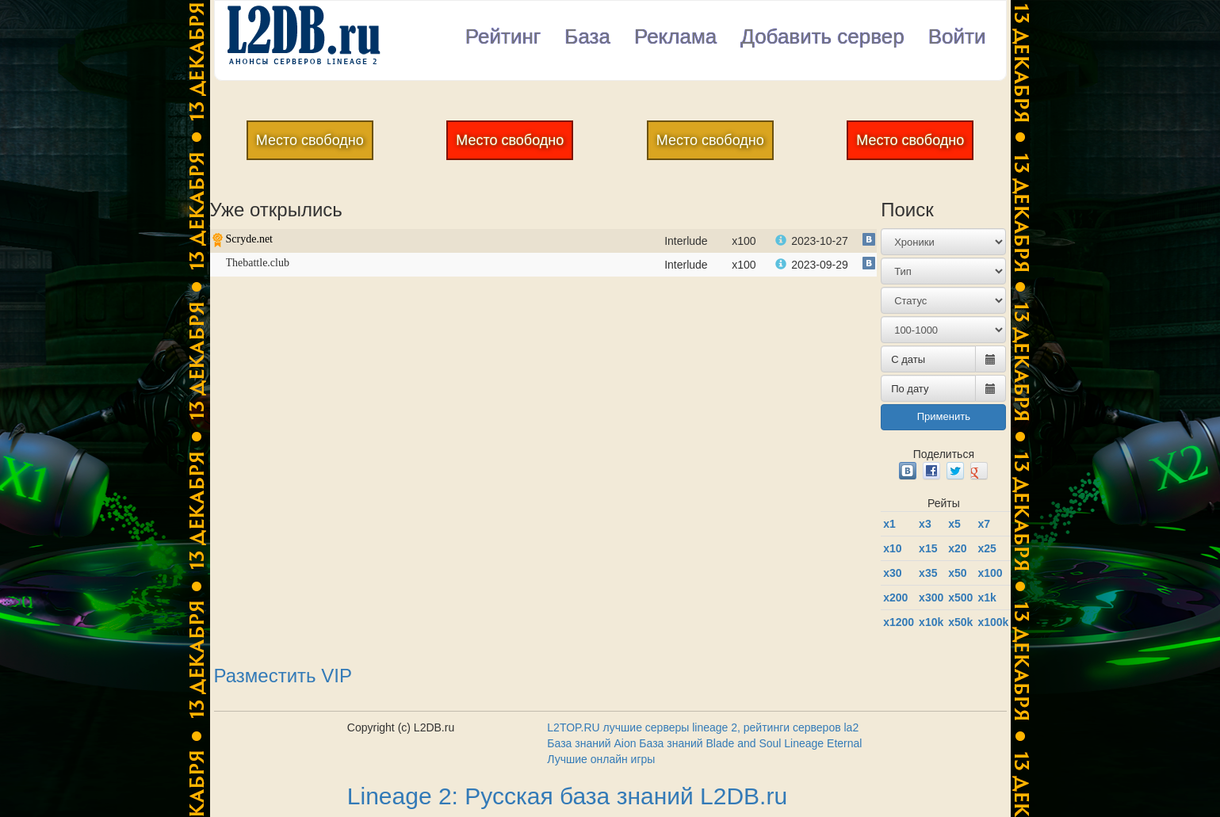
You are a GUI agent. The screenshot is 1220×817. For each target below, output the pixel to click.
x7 (983, 523)
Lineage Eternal (823, 743)
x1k (986, 597)
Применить (943, 416)
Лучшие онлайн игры (601, 759)
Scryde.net (249, 239)
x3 (925, 523)
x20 (957, 548)
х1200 (898, 622)
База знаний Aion (591, 743)
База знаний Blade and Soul (710, 743)
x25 (986, 548)
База (587, 36)
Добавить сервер (822, 36)
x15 (928, 548)
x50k (960, 622)
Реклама (675, 36)
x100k (992, 622)
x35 (928, 573)
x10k (931, 622)
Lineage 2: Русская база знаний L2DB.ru (567, 796)
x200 (895, 597)
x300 (931, 597)
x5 (954, 523)
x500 (960, 597)
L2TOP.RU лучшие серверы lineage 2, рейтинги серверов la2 (703, 727)
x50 (957, 573)
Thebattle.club (257, 263)
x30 (892, 573)
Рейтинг (503, 36)
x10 (892, 548)
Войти (957, 36)
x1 (889, 523)
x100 (989, 573)
